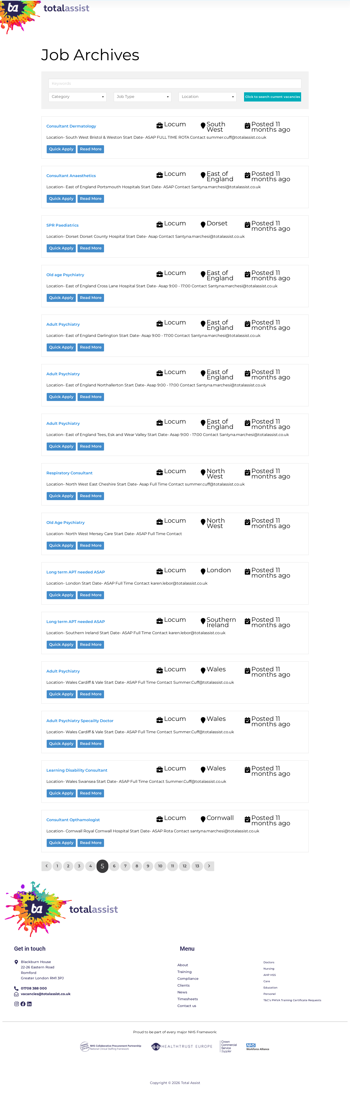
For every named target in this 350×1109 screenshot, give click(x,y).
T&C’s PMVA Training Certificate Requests (292, 1011)
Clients (183, 996)
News (182, 1003)
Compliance (188, 989)
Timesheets (187, 1009)
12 (183, 876)
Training (184, 982)
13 (196, 876)
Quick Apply (61, 159)
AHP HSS (269, 985)
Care (266, 992)
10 (159, 876)
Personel (269, 1004)
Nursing (268, 979)
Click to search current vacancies (273, 107)
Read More (91, 159)
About (182, 975)
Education (270, 998)
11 (171, 876)
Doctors (268, 973)
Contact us (186, 1016)
